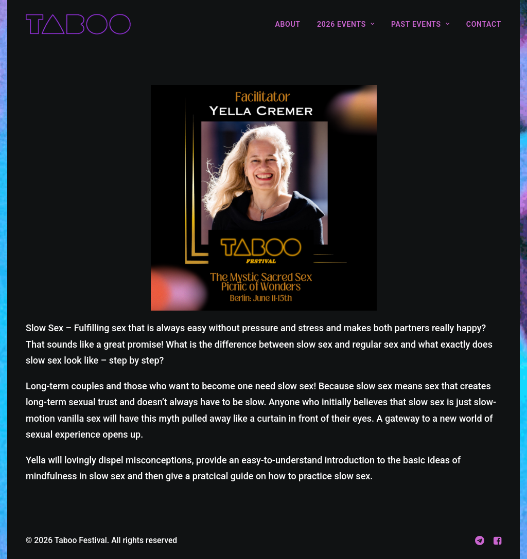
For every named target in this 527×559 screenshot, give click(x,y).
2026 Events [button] (345, 24)
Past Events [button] (420, 24)
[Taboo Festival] (78, 24)
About (287, 24)
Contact (483, 24)
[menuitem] (291, 24)
